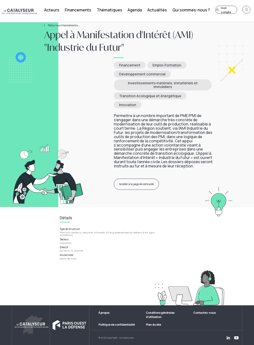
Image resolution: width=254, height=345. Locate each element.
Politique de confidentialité (116, 324)
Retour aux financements (64, 25)
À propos (103, 312)
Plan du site (153, 324)
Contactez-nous (204, 312)
